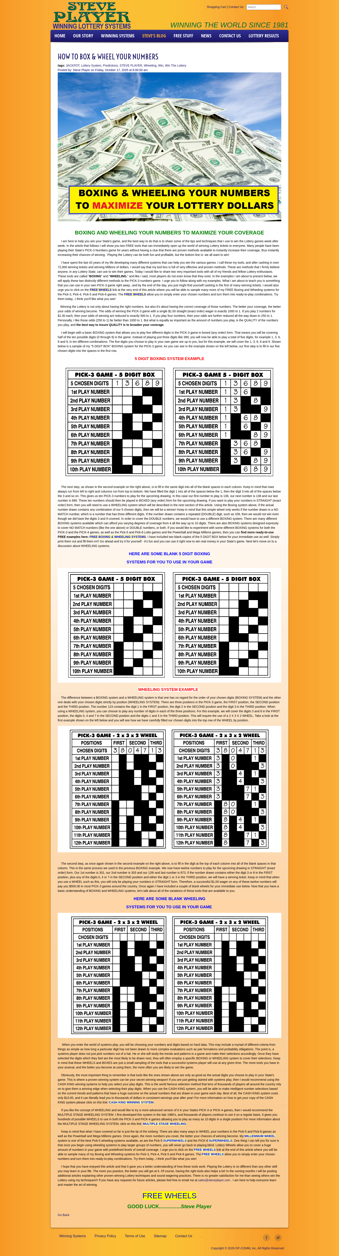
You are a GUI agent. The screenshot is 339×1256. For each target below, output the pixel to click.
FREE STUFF (183, 36)
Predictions (110, 65)
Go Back (63, 1215)
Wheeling (150, 65)
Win (160, 65)
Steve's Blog (154, 36)
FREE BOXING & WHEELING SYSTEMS (118, 537)
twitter (278, 1238)
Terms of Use (135, 1236)
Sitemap (160, 1236)
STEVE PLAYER (131, 65)
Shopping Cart (216, 7)
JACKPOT (72, 65)
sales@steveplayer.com (214, 1180)
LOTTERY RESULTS (264, 36)
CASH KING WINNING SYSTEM (131, 1102)
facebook (266, 1238)
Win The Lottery (175, 65)
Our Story (83, 36)
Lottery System (91, 65)
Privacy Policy (105, 1236)
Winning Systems (117, 36)
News (206, 36)
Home (59, 36)
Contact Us (236, 7)
